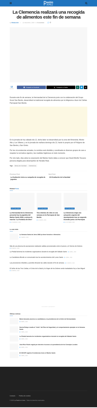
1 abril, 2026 (68, 258)
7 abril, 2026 (23, 332)
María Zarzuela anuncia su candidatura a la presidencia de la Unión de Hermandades (47, 320)
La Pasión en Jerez (19, 401)
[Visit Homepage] (48, 3)
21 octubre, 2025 (69, 223)
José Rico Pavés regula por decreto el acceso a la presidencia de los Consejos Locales (48, 345)
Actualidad (40, 22)
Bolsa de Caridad (20, 166)
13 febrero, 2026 (15, 223)
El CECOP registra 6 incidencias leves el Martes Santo (37, 353)
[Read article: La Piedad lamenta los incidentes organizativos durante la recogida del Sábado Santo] (14, 339)
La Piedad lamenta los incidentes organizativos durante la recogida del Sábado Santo (38, 252)
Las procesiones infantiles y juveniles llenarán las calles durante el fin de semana (37, 264)
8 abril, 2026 (23, 322)
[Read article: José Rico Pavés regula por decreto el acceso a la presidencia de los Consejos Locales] (14, 347)
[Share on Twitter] (60, 87)
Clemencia (32, 166)
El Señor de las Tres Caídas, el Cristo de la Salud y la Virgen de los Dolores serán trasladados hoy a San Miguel (47, 269)
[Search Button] (86, 3)
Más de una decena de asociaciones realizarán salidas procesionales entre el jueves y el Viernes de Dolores (46, 247)
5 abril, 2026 (23, 348)
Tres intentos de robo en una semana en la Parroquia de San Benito (48, 216)
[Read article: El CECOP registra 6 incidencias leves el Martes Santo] (14, 356)
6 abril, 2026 (72, 252)
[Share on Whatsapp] (77, 87)
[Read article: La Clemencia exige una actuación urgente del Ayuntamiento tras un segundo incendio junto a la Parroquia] (76, 202)
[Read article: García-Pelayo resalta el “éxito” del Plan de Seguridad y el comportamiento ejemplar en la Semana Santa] (14, 330)
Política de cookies (25, 396)
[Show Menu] (11, 3)
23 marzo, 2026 (14, 271)
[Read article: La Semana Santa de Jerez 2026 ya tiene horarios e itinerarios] (14, 237)
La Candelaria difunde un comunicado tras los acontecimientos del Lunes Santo (36, 258)
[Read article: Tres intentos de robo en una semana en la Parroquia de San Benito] (49, 202)
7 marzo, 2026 (23, 238)
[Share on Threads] (85, 87)
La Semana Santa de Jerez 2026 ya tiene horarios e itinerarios (39, 235)
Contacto (12, 396)
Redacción (15, 22)
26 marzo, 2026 (14, 249)
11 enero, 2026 (41, 220)
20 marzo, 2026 (70, 263)
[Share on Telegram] (81, 87)
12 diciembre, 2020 (28, 22)
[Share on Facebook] (31, 87)
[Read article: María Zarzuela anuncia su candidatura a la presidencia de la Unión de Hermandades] (14, 322)
